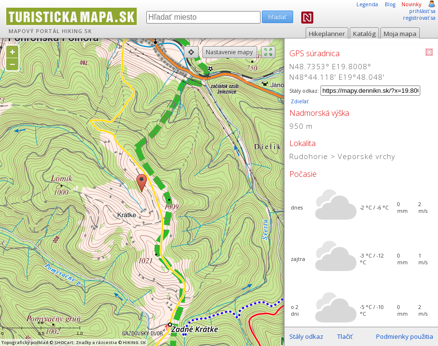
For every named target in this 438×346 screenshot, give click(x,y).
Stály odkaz (306, 336)
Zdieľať (298, 101)
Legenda (367, 4)
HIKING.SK (77, 31)
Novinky (411, 4)
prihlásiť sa (422, 11)
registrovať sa (419, 17)
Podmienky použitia (404, 336)
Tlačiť (345, 336)
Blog (390, 4)
